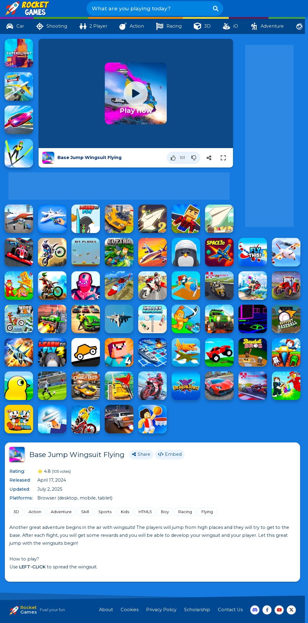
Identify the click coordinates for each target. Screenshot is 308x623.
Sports (104, 511)
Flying (207, 511)
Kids (125, 511)
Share (141, 454)
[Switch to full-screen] (223, 158)
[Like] (178, 158)
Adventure (61, 511)
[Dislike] (194, 158)
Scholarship (197, 609)
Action (35, 511)
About (106, 609)
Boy (165, 511)
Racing (185, 511)
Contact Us (230, 609)
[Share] (209, 158)
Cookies (130, 609)
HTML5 (145, 511)
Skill (85, 511)
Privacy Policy (161, 609)
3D (16, 511)
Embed (170, 454)
